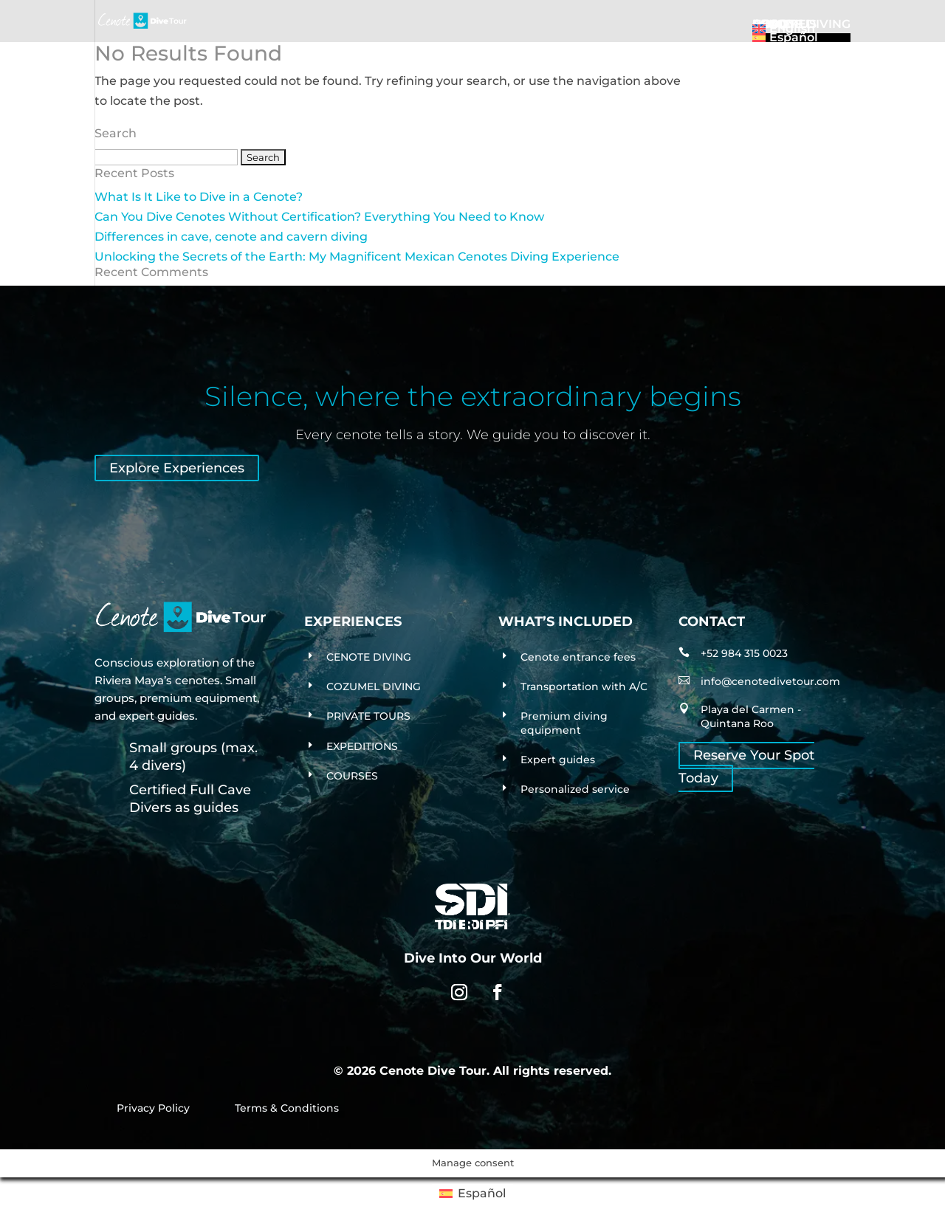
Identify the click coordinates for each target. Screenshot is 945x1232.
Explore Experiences (176, 468)
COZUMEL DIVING (373, 686)
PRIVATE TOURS (368, 716)
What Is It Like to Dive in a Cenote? (198, 197)
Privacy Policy (153, 1108)
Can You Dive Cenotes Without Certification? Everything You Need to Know (319, 217)
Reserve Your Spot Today (746, 767)
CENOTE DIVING (368, 657)
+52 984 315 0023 (744, 653)
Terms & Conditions (287, 1108)
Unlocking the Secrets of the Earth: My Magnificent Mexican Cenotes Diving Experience (356, 257)
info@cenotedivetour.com (770, 681)
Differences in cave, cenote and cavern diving (231, 237)
